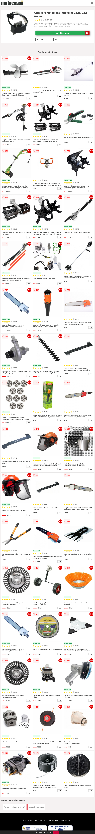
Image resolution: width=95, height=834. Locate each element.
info (29, 98)
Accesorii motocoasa (36, 807)
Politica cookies (65, 820)
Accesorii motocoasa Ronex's (14, 807)
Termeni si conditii (30, 820)
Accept (55, 832)
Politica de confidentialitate (48, 820)
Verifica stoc (73, 33)
